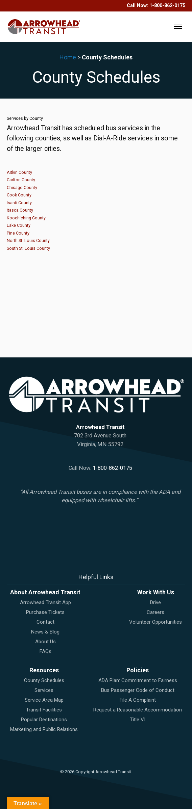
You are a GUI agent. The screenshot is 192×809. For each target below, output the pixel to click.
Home (67, 57)
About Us (45, 642)
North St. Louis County (28, 240)
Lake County (18, 225)
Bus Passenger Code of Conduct (137, 690)
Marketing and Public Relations (44, 729)
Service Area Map (44, 700)
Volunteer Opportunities (155, 622)
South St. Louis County (28, 248)
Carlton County (21, 179)
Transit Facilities (44, 710)
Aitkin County (19, 172)
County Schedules (44, 680)
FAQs (45, 651)
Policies (137, 670)
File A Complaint (138, 700)
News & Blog (45, 632)
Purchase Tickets (45, 612)
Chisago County (22, 187)
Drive (155, 602)
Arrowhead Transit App (45, 602)
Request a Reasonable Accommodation (137, 710)
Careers (155, 612)
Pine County (18, 233)
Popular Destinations (44, 720)
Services (43, 690)
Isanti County (19, 202)
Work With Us (155, 592)
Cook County (19, 194)
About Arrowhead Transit (45, 592)
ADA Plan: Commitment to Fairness (137, 680)
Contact (45, 622)
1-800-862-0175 (167, 5)
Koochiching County (26, 217)
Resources (44, 670)
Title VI (137, 720)
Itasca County (20, 210)
